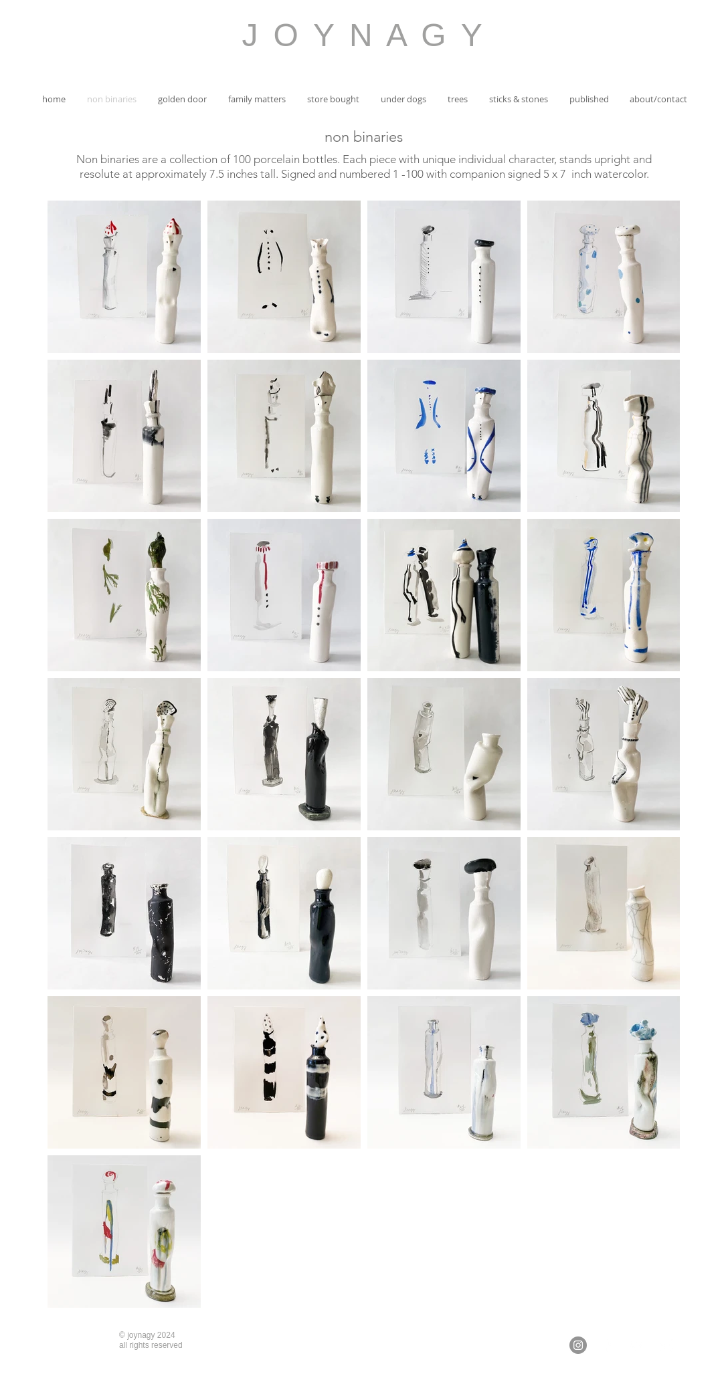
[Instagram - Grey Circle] (578, 1345)
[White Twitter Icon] (637, 1345)
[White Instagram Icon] (666, 1345)
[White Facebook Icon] (607, 1345)
